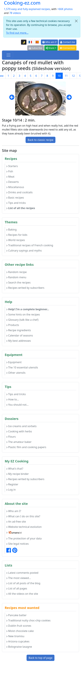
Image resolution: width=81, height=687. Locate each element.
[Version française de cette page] (30, 42)
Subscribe (35, 48)
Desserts (12, 182)
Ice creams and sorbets (21, 426)
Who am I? (49, 42)
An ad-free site (16, 521)
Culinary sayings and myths (24, 250)
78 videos (15, 13)
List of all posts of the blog (23, 583)
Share (50, 48)
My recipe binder (17, 474)
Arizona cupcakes (17, 641)
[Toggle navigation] (8, 55)
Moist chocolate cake (20, 631)
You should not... (17, 404)
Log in (11, 489)
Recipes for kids (16, 235)
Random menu (16, 277)
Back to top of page (40, 658)
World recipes (15, 240)
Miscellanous (15, 187)
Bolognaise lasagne (19, 646)
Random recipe (16, 272)
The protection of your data (24, 538)
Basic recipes (15, 197)
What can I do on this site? (23, 516)
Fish (9, 171)
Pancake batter (16, 615)
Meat (10, 176)
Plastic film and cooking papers (26, 447)
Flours (11, 436)
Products (12, 325)
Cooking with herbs (19, 431)
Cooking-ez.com (22, 3)
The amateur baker (18, 442)
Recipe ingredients (18, 330)
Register (12, 484)
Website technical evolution (24, 527)
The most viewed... (18, 578)
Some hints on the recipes (23, 314)
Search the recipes (18, 282)
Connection (67, 48)
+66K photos (65, 9)
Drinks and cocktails (19, 192)
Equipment (14, 362)
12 (73, 76)
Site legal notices (17, 544)
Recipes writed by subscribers (25, 288)
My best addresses (18, 341)
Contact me (67, 42)
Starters (12, 166)
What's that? (14, 468)
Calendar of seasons (19, 335)
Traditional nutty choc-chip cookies (28, 620)
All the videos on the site (22, 594)
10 (59, 76)
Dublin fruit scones (18, 625)
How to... (12, 399)
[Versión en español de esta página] (37, 42)
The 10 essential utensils (22, 367)
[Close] (76, 21)
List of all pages (16, 588)
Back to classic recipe (40, 140)
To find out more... (17, 33)
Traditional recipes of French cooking (29, 245)
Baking (11, 229)
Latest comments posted (22, 573)
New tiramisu (15, 636)
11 (66, 76)
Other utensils (15, 372)
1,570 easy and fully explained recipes (27, 9)
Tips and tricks (16, 203)
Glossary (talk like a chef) (22, 320)
